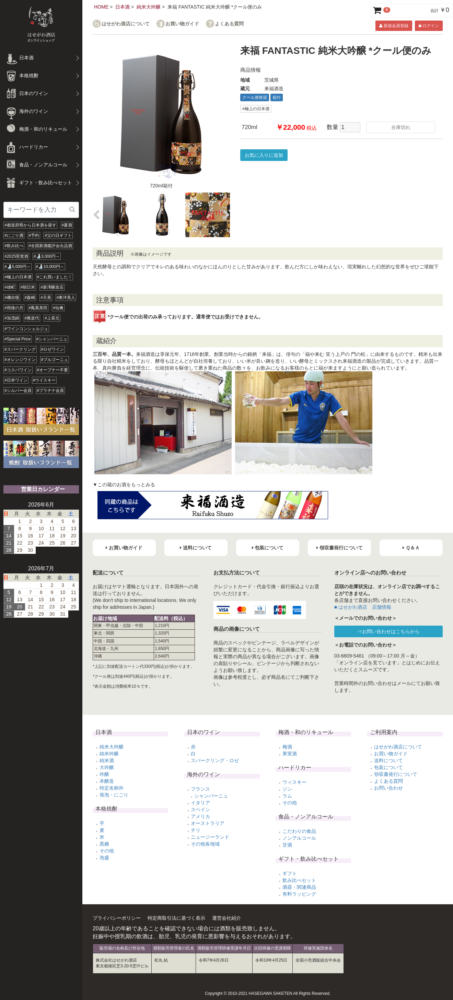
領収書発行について (395, 774)
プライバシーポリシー (117, 918)
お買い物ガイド (182, 23)
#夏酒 (67, 225)
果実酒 (289, 753)
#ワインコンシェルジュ (26, 328)
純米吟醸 (109, 753)
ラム (287, 796)
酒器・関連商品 (299, 887)
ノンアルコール (299, 838)
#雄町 (9, 287)
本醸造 (107, 781)
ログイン (429, 25)
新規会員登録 (393, 25)
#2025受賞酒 (16, 256)
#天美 (45, 297)
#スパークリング (20, 349)
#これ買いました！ (54, 277)
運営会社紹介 (226, 918)
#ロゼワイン (52, 349)
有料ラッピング (299, 894)
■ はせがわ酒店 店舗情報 (362, 607)
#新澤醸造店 (51, 287)
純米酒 (107, 760)
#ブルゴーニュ (54, 359)
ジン (287, 789)
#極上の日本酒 (18, 277)
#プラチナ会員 (50, 390)
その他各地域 (205, 844)
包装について (388, 767)
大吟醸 (107, 767)
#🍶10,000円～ (50, 266)
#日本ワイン (15, 380)
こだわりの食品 (299, 831)
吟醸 (104, 774)
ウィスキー (294, 782)
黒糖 (104, 844)
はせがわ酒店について (126, 23)
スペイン (200, 809)
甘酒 (287, 845)
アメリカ (200, 816)
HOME (101, 7)
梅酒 (287, 746)
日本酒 (122, 7)
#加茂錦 (11, 318)
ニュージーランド (210, 837)
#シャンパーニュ (52, 339)
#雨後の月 (13, 307)
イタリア (200, 802)
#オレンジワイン (20, 359)
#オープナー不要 (52, 370)
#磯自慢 (11, 297)
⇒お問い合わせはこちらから (388, 631)
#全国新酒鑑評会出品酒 (50, 245)
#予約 (34, 235)
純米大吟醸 (149, 7)
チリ (195, 830)
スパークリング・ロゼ (215, 760)
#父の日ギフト (58, 235)
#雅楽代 (32, 318)
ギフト (289, 873)
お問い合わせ (388, 788)
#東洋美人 (66, 297)
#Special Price (17, 339)
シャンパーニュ (211, 796)
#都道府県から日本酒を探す (30, 225)
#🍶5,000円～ (17, 266)
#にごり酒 (13, 235)
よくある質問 (229, 23)
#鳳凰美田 (38, 307)
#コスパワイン (18, 370)
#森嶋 (30, 297)
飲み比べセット (299, 880)
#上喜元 (52, 318)
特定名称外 (112, 788)
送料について (388, 760)
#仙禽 (58, 307)
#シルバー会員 (18, 390)
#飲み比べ (13, 245)
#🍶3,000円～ (47, 256)
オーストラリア (207, 823)
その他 (107, 850)
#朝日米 (28, 287)
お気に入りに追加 (264, 155)
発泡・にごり (114, 795)
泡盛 (104, 857)
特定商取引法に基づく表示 (176, 918)
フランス (200, 789)
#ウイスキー (44, 380)
